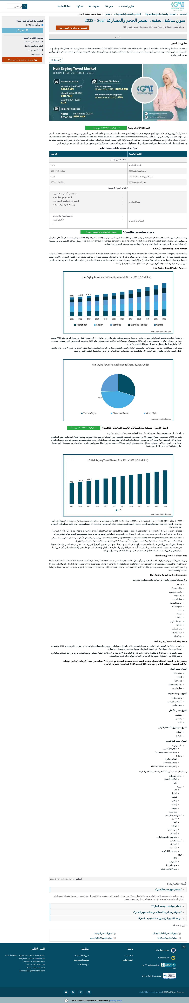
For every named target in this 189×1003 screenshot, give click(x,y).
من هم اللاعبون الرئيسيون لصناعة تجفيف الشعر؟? (162, 918)
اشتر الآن (22, 30)
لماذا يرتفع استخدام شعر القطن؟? (168, 906)
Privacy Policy (116, 1000)
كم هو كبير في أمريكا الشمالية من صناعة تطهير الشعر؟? (159, 912)
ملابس (107, 14)
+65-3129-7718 (38, 967)
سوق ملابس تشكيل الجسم (101, 937)
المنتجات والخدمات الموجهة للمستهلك (160, 14)
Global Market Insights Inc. (150, 992)
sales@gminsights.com (35, 970)
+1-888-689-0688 (37, 961)
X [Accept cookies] (66, 1000)
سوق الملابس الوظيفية (102, 933)
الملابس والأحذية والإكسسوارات (127, 14)
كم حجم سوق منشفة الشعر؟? (170, 889)
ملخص (118, 36)
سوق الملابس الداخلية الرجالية (164, 933)
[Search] (24, 6)
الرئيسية (183, 14)
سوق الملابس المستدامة (167, 937)
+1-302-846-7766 (37, 964)
